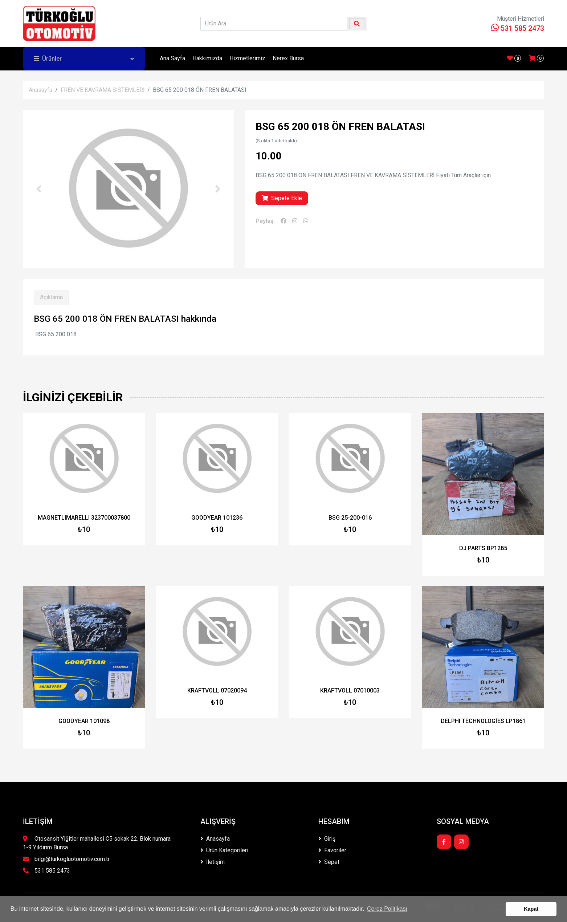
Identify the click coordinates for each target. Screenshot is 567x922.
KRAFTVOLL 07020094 (217, 690)
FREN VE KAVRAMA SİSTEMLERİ (102, 89)
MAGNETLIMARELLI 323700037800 (84, 517)
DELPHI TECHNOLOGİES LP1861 (483, 721)
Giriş (326, 838)
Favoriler (332, 850)
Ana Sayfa (172, 58)
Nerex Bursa (288, 58)
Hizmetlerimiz (247, 58)
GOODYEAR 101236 (216, 517)
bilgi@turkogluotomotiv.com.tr (66, 859)
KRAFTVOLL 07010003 (350, 690)
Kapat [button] (531, 909)
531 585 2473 (517, 28)
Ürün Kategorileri (224, 850)
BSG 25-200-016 (350, 517)
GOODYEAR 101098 (84, 721)
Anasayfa (40, 89)
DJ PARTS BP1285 (483, 548)
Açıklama (51, 297)
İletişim (212, 861)
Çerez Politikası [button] (387, 909)
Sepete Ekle (282, 198)
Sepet (328, 861)
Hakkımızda (207, 58)
